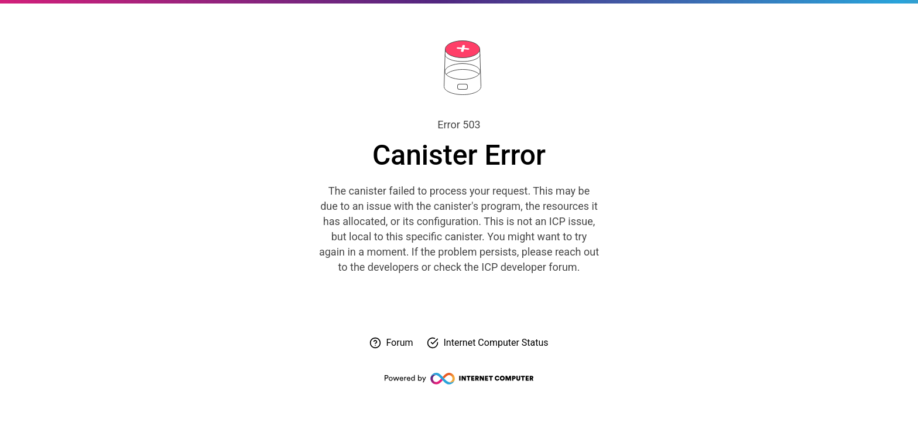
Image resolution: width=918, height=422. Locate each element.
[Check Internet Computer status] (487, 343)
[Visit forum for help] (391, 342)
